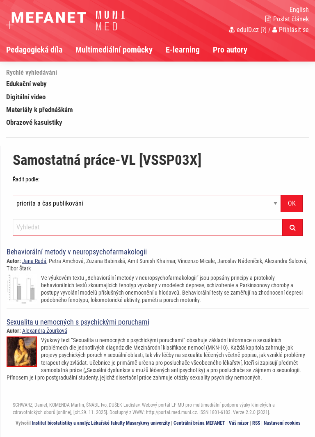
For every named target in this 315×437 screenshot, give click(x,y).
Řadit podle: (26, 179)
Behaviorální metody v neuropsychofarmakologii (77, 251)
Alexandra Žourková (44, 330)
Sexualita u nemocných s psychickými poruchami (78, 322)
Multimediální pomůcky (114, 50)
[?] (263, 30)
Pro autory (230, 50)
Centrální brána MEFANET (199, 423)
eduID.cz (244, 30)
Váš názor (239, 423)
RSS (256, 423)
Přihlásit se (290, 30)
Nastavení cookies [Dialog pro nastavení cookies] (282, 423)
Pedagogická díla (34, 50)
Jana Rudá (34, 261)
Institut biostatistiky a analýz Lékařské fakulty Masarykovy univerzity (101, 423)
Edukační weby (26, 84)
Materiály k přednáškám (39, 109)
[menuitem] (40, 49)
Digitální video (26, 97)
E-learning (183, 50)
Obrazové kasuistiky (34, 122)
